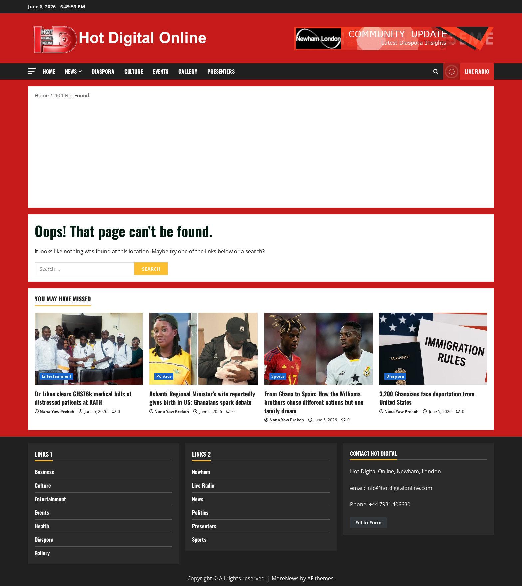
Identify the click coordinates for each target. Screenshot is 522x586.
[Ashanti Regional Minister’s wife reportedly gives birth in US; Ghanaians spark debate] (203, 349)
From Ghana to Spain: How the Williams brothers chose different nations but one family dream (313, 402)
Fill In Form (368, 522)
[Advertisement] (261, 152)
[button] (32, 71)
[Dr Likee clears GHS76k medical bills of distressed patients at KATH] (89, 349)
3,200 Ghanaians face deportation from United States (427, 397)
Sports (277, 376)
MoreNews (285, 578)
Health (42, 526)
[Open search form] (435, 71)
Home (49, 71)
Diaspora (103, 71)
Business (44, 472)
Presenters (221, 71)
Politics (163, 376)
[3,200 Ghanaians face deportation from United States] (433, 349)
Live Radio (203, 485)
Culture (133, 71)
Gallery (187, 71)
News (71, 71)
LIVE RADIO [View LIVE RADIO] (466, 71)
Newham (201, 472)
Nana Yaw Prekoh (57, 411)
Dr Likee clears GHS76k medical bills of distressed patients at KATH (83, 397)
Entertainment (56, 376)
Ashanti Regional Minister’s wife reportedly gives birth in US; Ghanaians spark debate (202, 397)
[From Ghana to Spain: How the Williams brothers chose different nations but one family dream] (318, 349)
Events (160, 71)
